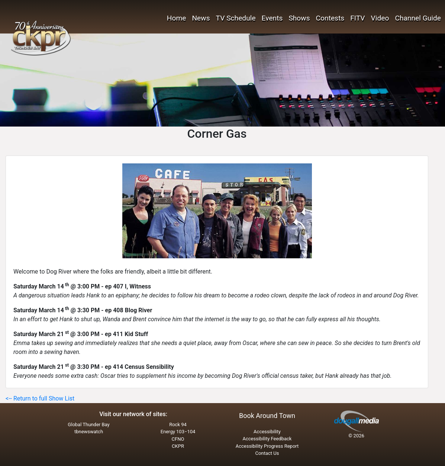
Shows (299, 18)
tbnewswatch (88, 431)
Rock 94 (178, 424)
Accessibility (267, 431)
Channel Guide (418, 18)
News (201, 18)
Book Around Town (267, 415)
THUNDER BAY (86, 30)
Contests (330, 18)
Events (272, 18)
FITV (357, 18)
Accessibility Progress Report (267, 446)
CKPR (178, 446)
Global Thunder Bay (88, 424)
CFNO (178, 439)
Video (380, 18)
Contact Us (267, 453)
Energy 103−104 (178, 431)
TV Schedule (236, 18)
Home (176, 18)
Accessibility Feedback (267, 438)
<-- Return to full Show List (40, 398)
